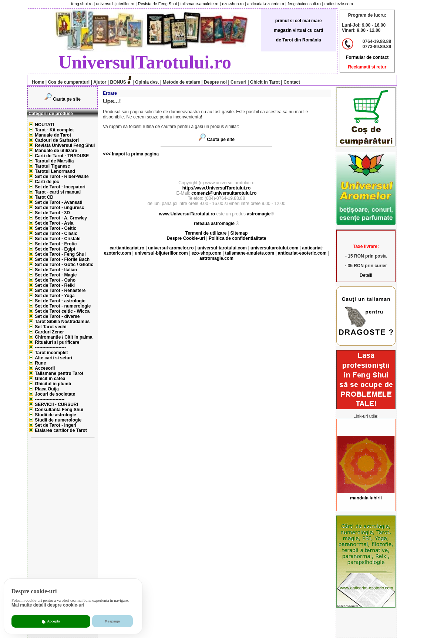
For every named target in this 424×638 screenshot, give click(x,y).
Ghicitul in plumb (53, 383)
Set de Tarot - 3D (52, 212)
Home (36, 82)
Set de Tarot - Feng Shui (60, 254)
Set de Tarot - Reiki (55, 285)
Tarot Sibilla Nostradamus (62, 321)
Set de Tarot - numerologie (63, 306)
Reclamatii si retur (367, 67)
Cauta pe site (67, 99)
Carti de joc (47, 181)
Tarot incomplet (51, 352)
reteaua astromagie (214, 223)
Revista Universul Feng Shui (65, 145)
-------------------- (49, 399)
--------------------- (50, 347)
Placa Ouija (47, 389)
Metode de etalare (181, 82)
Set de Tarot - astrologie (60, 300)
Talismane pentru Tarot (59, 373)
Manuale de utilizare (56, 150)
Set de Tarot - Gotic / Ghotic (64, 264)
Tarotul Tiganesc (52, 166)
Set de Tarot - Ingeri (55, 425)
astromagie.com (216, 258)
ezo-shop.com (207, 253)
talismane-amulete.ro (200, 3)
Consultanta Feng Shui (59, 409)
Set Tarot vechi (50, 326)
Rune (40, 363)
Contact (291, 82)
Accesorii (45, 368)
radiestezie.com (338, 3)
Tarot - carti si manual (58, 192)
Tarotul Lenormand (55, 171)
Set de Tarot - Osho (55, 280)
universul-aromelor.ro (171, 248)
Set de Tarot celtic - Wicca (62, 311)
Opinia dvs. (147, 82)
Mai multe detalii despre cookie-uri (47, 605)
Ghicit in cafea (50, 378)
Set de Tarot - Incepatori (60, 186)
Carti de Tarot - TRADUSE (62, 155)
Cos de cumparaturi (69, 82)
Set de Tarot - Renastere (60, 290)
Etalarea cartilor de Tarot (61, 430)
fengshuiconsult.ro (304, 3)
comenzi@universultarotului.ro (223, 193)
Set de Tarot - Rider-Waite (61, 176)
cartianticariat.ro (127, 248)
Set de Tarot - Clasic (56, 233)
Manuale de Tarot (53, 135)
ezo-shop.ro (232, 3)
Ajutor (99, 82)
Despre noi (215, 82)
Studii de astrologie (55, 414)
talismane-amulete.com (249, 253)
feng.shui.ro (81, 3)
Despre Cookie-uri (186, 238)
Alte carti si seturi (53, 357)
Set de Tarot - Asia (54, 223)
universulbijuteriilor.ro (115, 3)
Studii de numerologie (58, 420)
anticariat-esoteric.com (302, 253)
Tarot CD (44, 197)
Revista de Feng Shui (157, 3)
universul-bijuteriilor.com (161, 253)
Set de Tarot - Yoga (54, 295)
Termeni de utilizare (206, 233)
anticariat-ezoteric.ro (265, 3)
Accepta (51, 621)
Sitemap (239, 233)
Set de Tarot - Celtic (55, 228)
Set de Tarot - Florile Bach (62, 259)
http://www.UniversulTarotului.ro (216, 188)
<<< (107, 154)
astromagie (258, 213)
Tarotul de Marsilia (54, 161)
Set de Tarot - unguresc (59, 207)
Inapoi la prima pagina (135, 154)
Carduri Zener (49, 332)
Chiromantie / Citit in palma (63, 337)
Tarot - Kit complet (54, 129)
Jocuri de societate (55, 394)
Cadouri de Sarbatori (57, 140)
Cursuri (238, 82)
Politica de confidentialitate (237, 238)
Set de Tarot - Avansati (58, 202)
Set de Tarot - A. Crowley (61, 218)
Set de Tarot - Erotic (56, 243)
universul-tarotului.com (222, 248)
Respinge (112, 621)
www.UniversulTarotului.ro (187, 213)
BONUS (118, 82)
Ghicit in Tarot (265, 82)
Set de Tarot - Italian (56, 269)
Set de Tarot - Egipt (55, 249)
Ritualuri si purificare (57, 342)
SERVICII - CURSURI (56, 404)
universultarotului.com (274, 248)
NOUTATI (44, 124)
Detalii (366, 275)
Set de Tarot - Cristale (57, 238)
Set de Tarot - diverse (57, 316)
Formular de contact (367, 57)
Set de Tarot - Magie (56, 275)
